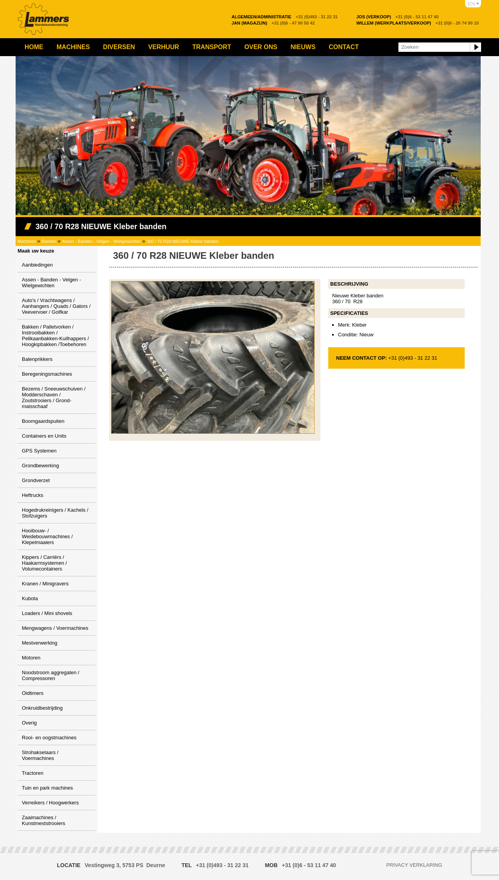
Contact (344, 47)
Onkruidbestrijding (42, 708)
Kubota (30, 598)
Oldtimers (33, 693)
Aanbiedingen (37, 265)
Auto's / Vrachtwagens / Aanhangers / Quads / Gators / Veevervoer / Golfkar (56, 306)
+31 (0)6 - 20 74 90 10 (417, 23)
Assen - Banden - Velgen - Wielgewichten (101, 241)
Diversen (119, 47)
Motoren (31, 658)
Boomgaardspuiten (43, 421)
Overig (29, 723)
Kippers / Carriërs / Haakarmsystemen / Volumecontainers (44, 563)
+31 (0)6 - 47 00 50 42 (273, 23)
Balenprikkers (37, 359)
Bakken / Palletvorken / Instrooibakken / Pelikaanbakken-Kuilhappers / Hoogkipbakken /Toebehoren (55, 335)
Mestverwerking (39, 643)
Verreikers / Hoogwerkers (50, 803)
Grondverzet (36, 480)
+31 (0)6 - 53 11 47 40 (397, 16)
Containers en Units (44, 436)
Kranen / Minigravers (45, 584)
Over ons (260, 47)
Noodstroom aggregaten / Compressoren (50, 675)
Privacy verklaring (414, 865)
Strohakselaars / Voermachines (40, 755)
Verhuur (163, 47)
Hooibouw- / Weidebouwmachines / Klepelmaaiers (47, 536)
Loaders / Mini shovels (47, 613)
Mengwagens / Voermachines (55, 628)
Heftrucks (32, 495)
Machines (73, 47)
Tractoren (32, 773)
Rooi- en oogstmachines (49, 737)
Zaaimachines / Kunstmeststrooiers (43, 820)
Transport (211, 47)
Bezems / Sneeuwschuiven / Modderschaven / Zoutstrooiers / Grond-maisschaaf (53, 397)
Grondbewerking (40, 465)
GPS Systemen (39, 451)
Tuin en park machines (47, 788)
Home (34, 47)
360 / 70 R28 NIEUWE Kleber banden (183, 241)
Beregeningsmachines (47, 374)
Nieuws (302, 47)
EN (471, 4)
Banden (49, 241)
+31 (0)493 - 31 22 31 (285, 16)
